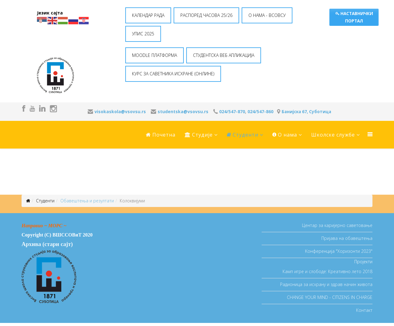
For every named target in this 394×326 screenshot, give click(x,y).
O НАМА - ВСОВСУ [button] (267, 15)
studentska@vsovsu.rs (183, 111)
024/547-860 (260, 111)
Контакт (364, 310)
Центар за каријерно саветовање (337, 225)
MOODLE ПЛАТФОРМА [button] (154, 55)
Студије (199, 134)
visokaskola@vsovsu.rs (120, 111)
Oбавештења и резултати (87, 201)
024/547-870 (232, 111)
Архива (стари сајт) (47, 244)
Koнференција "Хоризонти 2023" (338, 251)
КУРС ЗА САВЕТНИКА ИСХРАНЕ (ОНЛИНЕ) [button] (173, 74)
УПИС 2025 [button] (143, 34)
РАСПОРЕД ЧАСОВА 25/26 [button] (206, 15)
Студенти (242, 134)
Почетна (160, 134)
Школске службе (333, 134)
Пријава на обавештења (346, 238)
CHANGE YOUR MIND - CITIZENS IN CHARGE (329, 297)
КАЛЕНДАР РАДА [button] (148, 15)
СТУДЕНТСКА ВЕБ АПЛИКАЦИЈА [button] (223, 55)
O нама (284, 134)
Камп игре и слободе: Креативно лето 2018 (327, 271)
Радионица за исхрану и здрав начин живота (326, 284)
